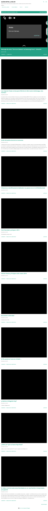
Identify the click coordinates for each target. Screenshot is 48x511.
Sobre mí (25, 7)
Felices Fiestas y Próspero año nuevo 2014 (14, 273)
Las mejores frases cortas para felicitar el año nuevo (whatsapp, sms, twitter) (22, 91)
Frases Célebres (14, 7)
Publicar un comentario (11, 103)
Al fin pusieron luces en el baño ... (11, 359)
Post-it (20, 7)
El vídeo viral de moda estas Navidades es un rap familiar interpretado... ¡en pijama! (23, 489)
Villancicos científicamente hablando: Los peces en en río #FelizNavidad (23, 188)
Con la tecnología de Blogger (24, 508)
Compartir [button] (3, 54)
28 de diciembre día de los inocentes (12, 140)
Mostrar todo (43, 12)
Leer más (45, 54)
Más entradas (44, 504)
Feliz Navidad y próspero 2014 (10, 230)
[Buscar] (43, 1)
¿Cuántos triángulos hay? (9, 401)
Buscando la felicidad (7, 315)
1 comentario (9, 54)
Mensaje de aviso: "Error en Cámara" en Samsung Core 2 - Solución (21, 49)
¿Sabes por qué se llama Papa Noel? (12, 444)
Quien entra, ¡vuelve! (8, 2)
